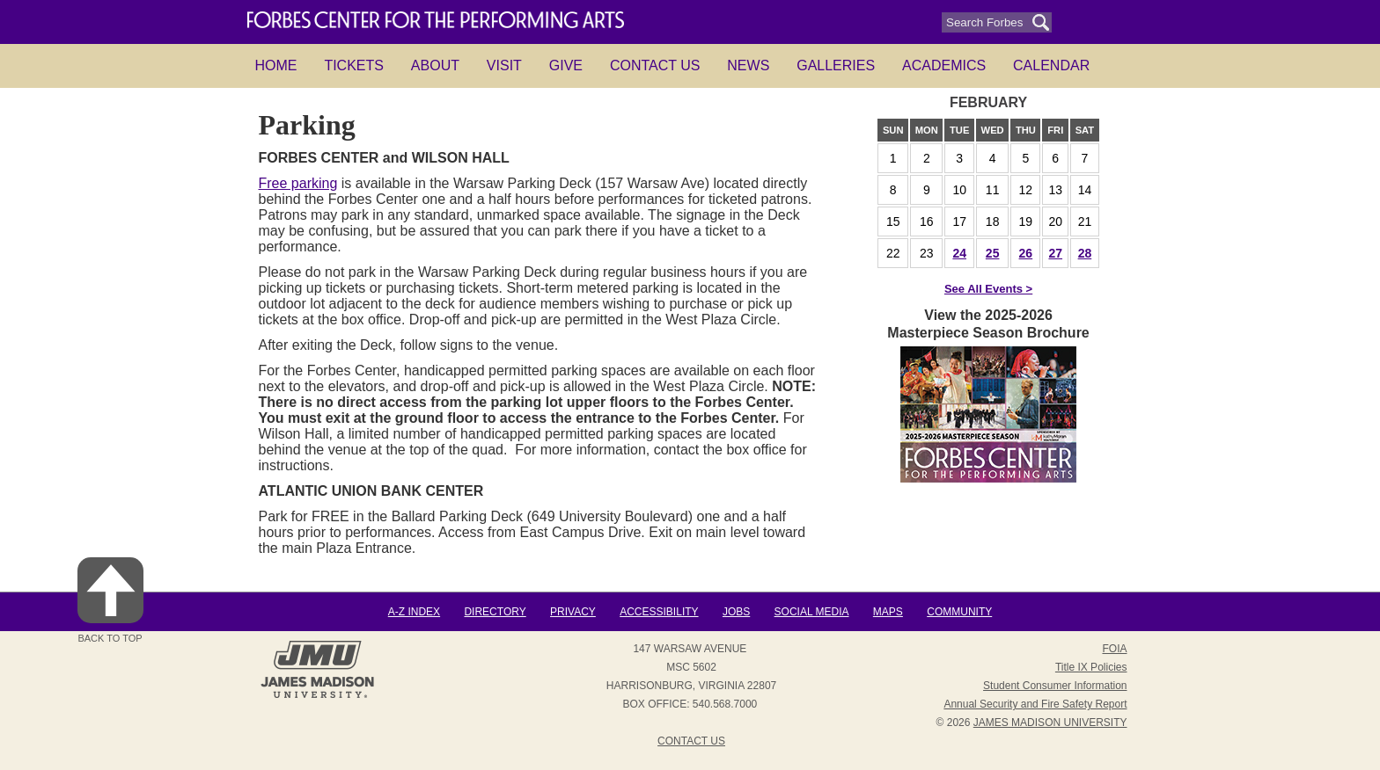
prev (929, 103)
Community (959, 612)
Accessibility (659, 612)
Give (566, 65)
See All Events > (988, 288)
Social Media (811, 612)
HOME (276, 65)
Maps (888, 612)
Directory (494, 612)
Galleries (835, 65)
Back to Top (110, 600)
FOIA (1114, 649)
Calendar (1051, 65)
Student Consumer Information (1055, 685)
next (1047, 103)
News (748, 65)
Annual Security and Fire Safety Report (1035, 704)
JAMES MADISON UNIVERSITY (1050, 722)
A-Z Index (414, 612)
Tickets (354, 65)
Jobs (736, 612)
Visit (504, 65)
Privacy (573, 612)
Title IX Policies (1091, 667)
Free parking (298, 183)
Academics (944, 65)
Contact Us (655, 65)
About (435, 65)
